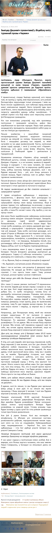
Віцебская (22, 4)
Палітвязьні (14, 493)
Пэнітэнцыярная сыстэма (26, 493)
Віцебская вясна (16, 523)
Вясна (25, 12)
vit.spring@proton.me (33, 525)
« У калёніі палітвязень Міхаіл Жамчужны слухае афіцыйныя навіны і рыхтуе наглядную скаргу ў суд (25, 502)
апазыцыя (30, 496)
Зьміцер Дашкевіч (20, 496)
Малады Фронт (9, 496)
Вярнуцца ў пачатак (43, 514)
